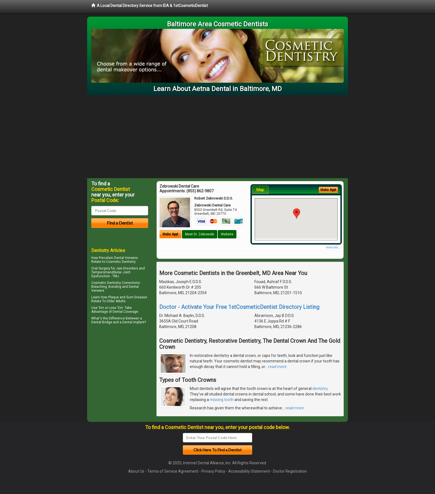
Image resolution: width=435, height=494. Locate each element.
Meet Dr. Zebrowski (199, 234)
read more (277, 366)
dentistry (320, 388)
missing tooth (222, 399)
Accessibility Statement (249, 471)
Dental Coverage (125, 312)
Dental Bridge (101, 322)
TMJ (115, 276)
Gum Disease (136, 297)
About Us (136, 471)
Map (260, 190)
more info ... (333, 247)
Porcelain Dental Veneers (118, 258)
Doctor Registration (290, 471)
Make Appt (170, 234)
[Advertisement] (217, 136)
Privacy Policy (213, 471)
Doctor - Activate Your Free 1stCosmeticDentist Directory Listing (239, 307)
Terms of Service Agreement (172, 471)
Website (227, 234)
